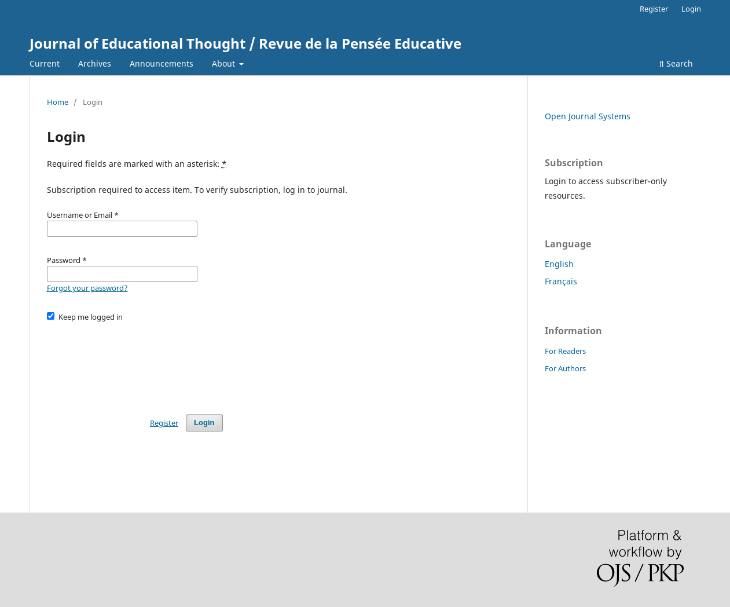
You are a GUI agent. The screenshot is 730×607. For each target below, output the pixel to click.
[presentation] (135, 362)
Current (45, 63)
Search (676, 63)
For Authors (565, 368)
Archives (94, 63)
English (559, 263)
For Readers (565, 351)
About (224, 63)
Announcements (161, 63)
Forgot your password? (87, 288)
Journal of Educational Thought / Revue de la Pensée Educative (245, 43)
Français (561, 281)
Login (691, 8)
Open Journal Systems (587, 116)
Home (57, 102)
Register (654, 8)
